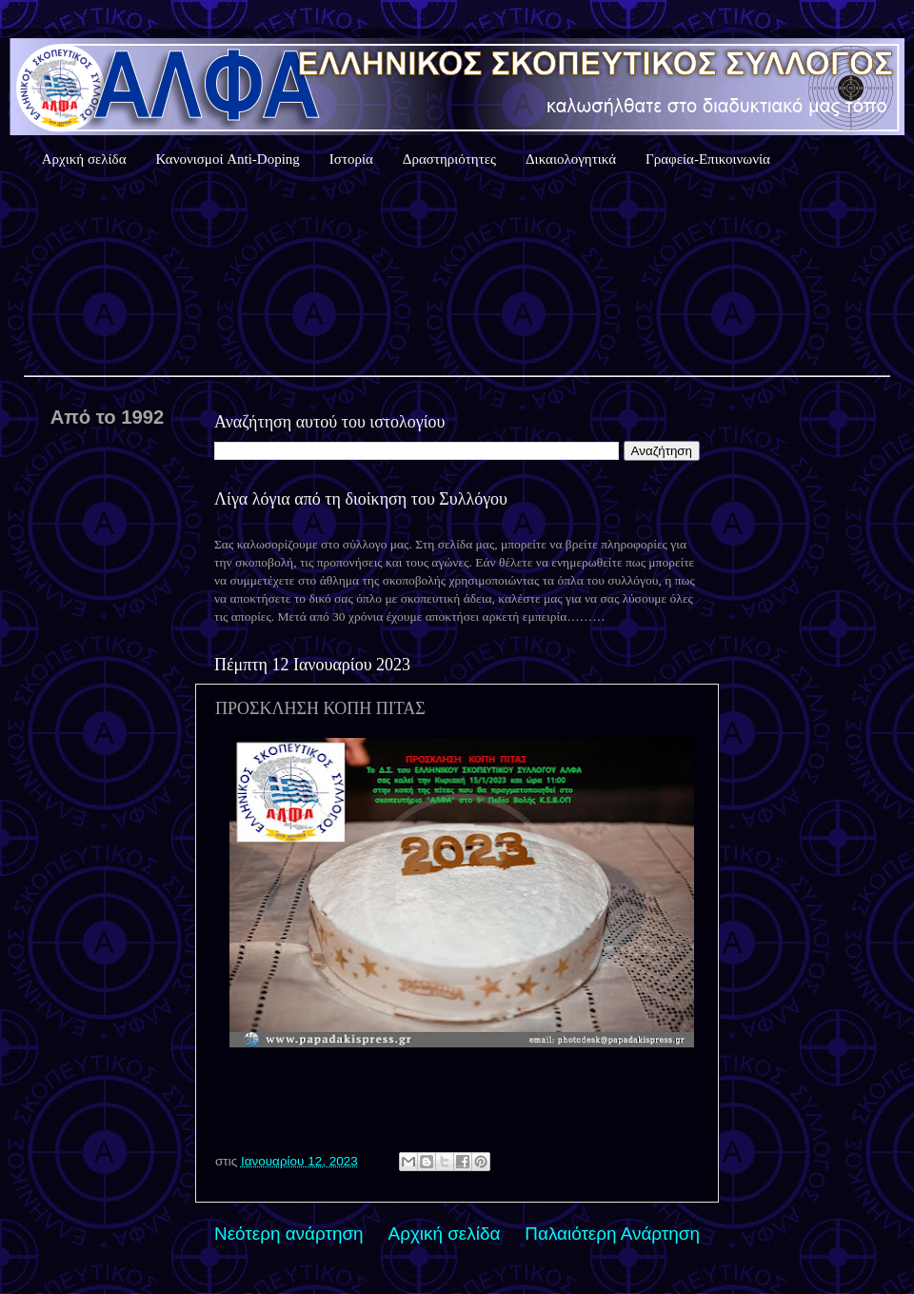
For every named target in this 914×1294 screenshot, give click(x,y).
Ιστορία (351, 159)
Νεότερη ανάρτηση (289, 1234)
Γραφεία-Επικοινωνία (708, 159)
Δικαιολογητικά (571, 159)
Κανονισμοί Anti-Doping (228, 159)
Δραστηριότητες (449, 159)
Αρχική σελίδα (84, 159)
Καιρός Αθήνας (457, 275)
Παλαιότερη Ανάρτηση (612, 1234)
